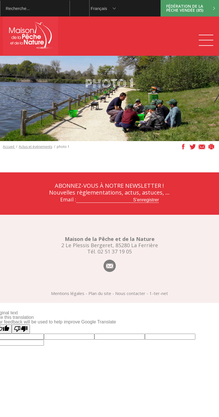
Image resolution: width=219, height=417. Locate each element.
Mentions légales (67, 293)
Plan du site (99, 293)
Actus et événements (35, 146)
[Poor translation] (21, 329)
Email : (68, 199)
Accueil (9, 146)
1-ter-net (158, 293)
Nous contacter (130, 293)
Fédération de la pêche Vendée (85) (184, 8)
